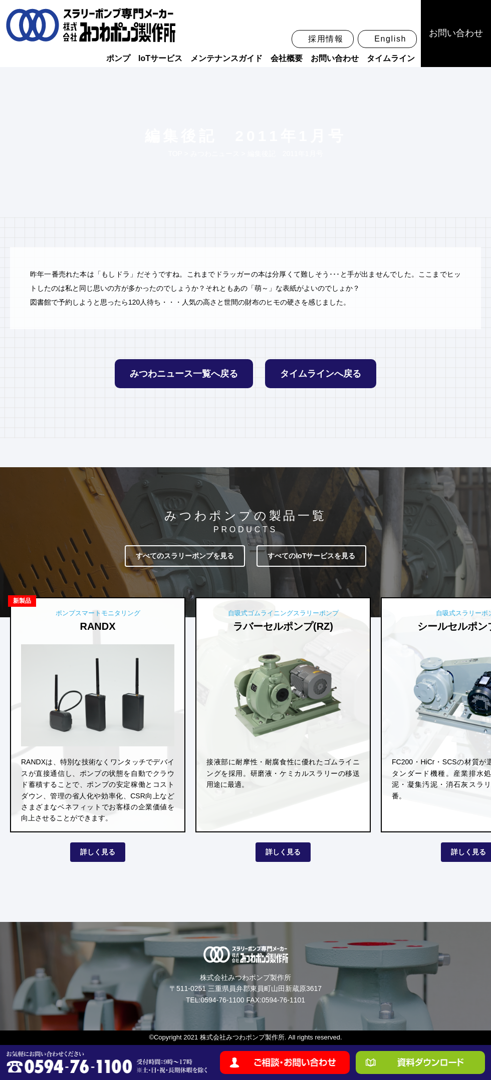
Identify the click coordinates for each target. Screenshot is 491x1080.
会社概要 (287, 58)
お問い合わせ (335, 58)
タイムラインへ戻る (320, 374)
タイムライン (391, 58)
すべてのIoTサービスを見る (311, 556)
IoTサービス (160, 58)
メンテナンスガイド (226, 58)
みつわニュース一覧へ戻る (184, 374)
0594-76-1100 (222, 1000)
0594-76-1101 (283, 1000)
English (390, 39)
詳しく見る (97, 852)
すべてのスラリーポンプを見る (185, 556)
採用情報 (325, 39)
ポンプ (118, 58)
